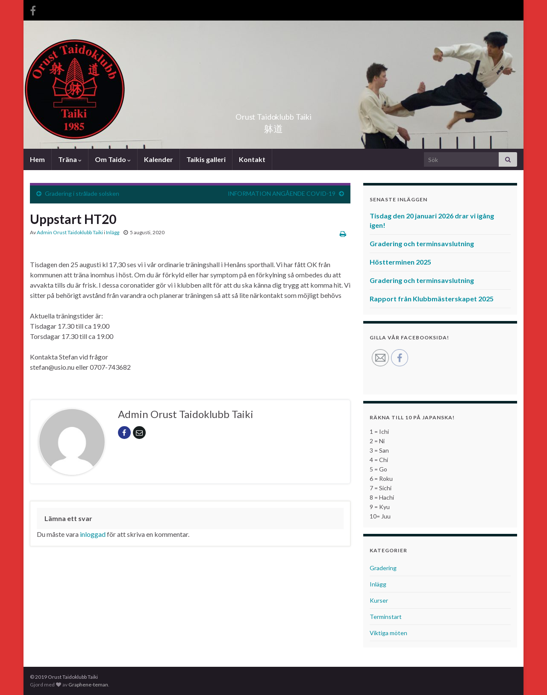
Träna (70, 159)
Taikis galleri (206, 159)
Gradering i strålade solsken (82, 193)
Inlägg (112, 232)
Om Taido (113, 159)
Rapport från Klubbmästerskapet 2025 (432, 298)
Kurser (379, 600)
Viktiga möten (388, 632)
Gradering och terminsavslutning (422, 243)
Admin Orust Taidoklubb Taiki (70, 232)
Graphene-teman (88, 684)
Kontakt (252, 159)
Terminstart (386, 616)
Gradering (383, 567)
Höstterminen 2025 (400, 262)
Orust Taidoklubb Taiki (273, 114)
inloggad (93, 534)
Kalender (158, 159)
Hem (37, 159)
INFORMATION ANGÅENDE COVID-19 (281, 193)
